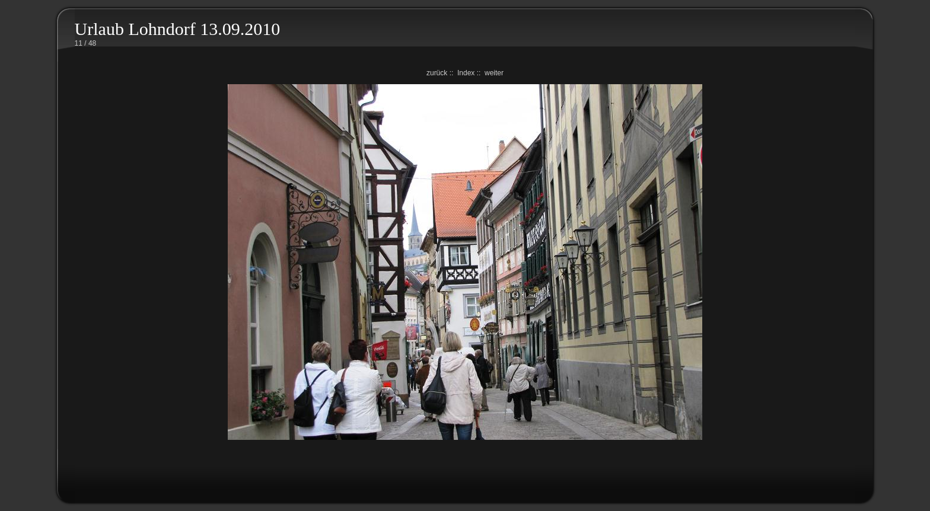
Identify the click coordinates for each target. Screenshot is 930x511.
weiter (494, 73)
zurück (436, 73)
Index (465, 73)
